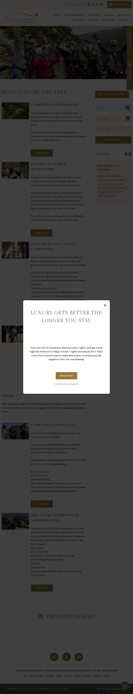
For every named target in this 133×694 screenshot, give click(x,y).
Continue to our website (66, 384)
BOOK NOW (66, 376)
